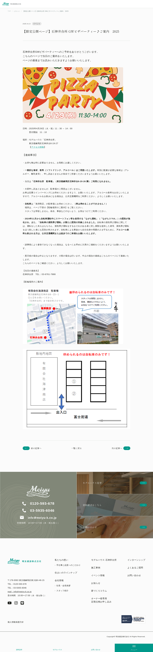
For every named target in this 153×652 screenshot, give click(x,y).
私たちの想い (61, 560)
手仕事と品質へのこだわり (68, 565)
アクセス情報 (37, 147)
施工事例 (95, 567)
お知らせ (95, 583)
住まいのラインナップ (66, 572)
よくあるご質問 (135, 567)
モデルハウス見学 (92, 483)
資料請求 (19, 650)
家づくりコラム (99, 591)
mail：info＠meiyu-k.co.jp (20, 592)
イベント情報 (98, 575)
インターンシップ (136, 560)
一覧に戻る (76, 448)
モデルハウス (57, 650)
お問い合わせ (95, 650)
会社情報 (59, 580)
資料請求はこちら (92, 505)
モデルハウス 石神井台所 (104, 560)
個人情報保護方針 (16, 622)
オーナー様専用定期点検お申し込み (101, 600)
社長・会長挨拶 (63, 586)
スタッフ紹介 (62, 591)
